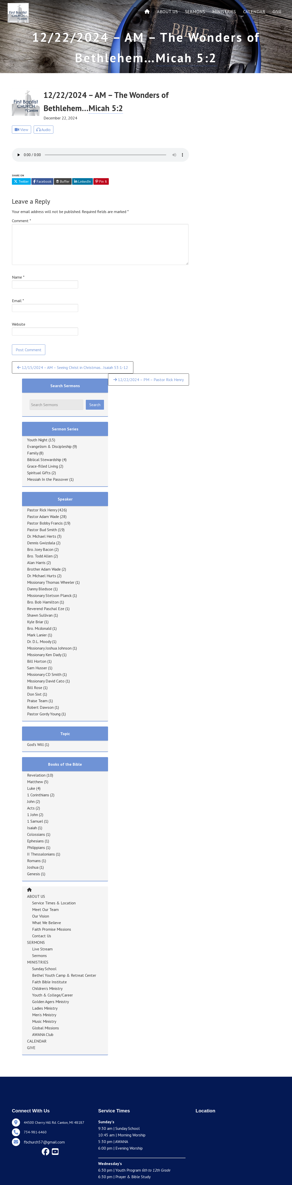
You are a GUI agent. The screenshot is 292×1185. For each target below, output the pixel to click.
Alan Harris (36, 562)
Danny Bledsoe (39, 588)
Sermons (39, 955)
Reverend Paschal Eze (45, 608)
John (31, 801)
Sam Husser (37, 667)
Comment (21, 220)
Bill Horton (36, 661)
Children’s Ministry (47, 988)
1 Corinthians (38, 794)
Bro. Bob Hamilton (43, 602)
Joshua (32, 867)
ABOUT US (167, 11)
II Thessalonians (41, 854)
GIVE (277, 11)
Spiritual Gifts (39, 472)
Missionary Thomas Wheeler (50, 582)
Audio (43, 129)
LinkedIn (82, 181)
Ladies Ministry (44, 1008)
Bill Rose (34, 687)
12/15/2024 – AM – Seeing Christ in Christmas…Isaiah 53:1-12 (72, 367)
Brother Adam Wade (44, 569)
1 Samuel (35, 821)
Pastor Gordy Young (43, 713)
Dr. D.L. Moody (39, 641)
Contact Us (41, 935)
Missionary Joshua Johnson (49, 648)
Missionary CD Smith (44, 674)
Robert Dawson (40, 707)
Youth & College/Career (52, 994)
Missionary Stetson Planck (49, 595)
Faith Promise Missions (51, 929)
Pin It (101, 181)
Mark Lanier (37, 634)
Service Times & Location (54, 902)
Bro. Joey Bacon (40, 549)
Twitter (21, 181)
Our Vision (40, 916)
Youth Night (37, 439)
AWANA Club (42, 1034)
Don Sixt (34, 694)
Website (18, 324)
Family (32, 452)
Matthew (35, 781)
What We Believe (46, 922)
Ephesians (35, 840)
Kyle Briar (35, 621)
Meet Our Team (45, 909)
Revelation (36, 775)
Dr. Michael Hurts (41, 575)
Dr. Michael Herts (41, 536)
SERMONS (195, 11)
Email (18, 300)
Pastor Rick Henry (42, 509)
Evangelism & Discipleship (49, 446)
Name (18, 277)
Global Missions (45, 1027)
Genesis (33, 873)
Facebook (42, 181)
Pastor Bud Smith (42, 529)
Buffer (63, 181)
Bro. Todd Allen (40, 555)
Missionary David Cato (46, 680)
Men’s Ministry (44, 1014)
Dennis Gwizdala (41, 542)
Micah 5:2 (186, 57)
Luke (31, 788)
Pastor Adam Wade (43, 516)
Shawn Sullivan (40, 615)
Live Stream (42, 948)
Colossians (36, 834)
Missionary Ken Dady (44, 654)
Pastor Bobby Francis (45, 523)
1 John (32, 814)
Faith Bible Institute (49, 981)
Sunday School (44, 968)
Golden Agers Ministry (50, 1001)
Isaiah (32, 827)
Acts (31, 807)
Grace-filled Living (42, 466)
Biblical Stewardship (44, 459)
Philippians (36, 847)
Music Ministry (44, 1021)
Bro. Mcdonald (39, 628)
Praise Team (37, 700)
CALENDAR (254, 11)
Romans (34, 860)
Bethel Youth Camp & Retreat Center (64, 975)
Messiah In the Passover (47, 479)
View (21, 129)
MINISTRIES (224, 11)
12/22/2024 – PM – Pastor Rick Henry (148, 379)
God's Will (35, 744)
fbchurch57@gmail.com (44, 1142)
